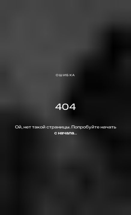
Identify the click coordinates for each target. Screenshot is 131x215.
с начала (64, 133)
